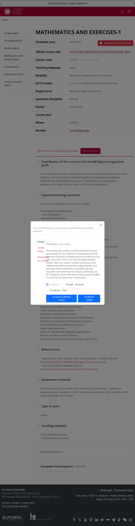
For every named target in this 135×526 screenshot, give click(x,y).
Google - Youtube (75, 284)
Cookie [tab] (40, 241)
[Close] (101, 224)
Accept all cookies (89, 298)
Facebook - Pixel (58, 290)
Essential (54, 284)
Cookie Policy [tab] (40, 249)
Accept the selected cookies (61, 298)
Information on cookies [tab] (43, 259)
